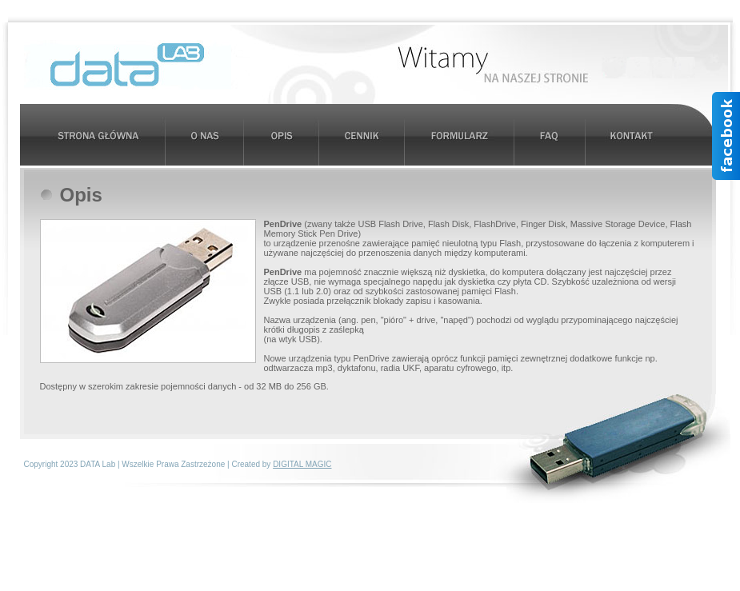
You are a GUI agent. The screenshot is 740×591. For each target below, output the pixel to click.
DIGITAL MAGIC (302, 464)
